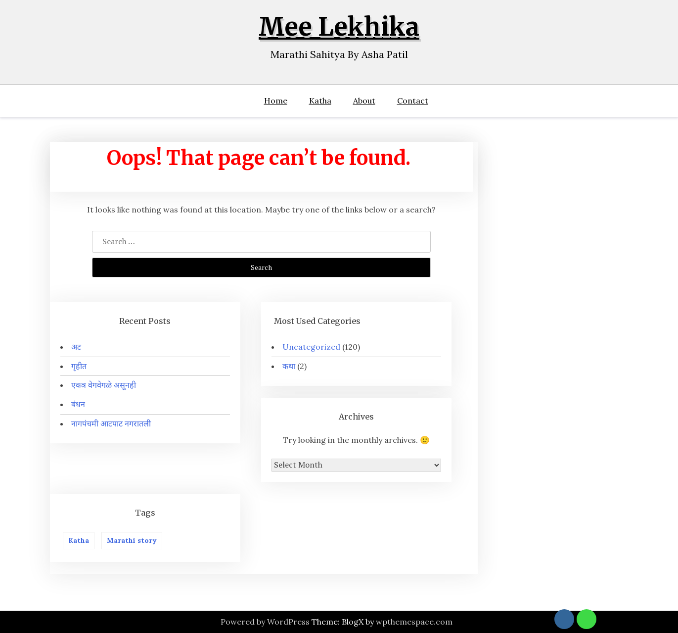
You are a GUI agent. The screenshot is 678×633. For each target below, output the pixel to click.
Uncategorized (311, 347)
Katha (320, 101)
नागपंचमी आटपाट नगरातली (111, 423)
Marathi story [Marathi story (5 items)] (132, 540)
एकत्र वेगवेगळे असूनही (103, 385)
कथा (288, 366)
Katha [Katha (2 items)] (78, 540)
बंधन (78, 404)
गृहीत (79, 366)
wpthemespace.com (414, 622)
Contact (412, 101)
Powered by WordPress (265, 622)
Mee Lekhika (339, 27)
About (364, 101)
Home (275, 101)
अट (76, 347)
